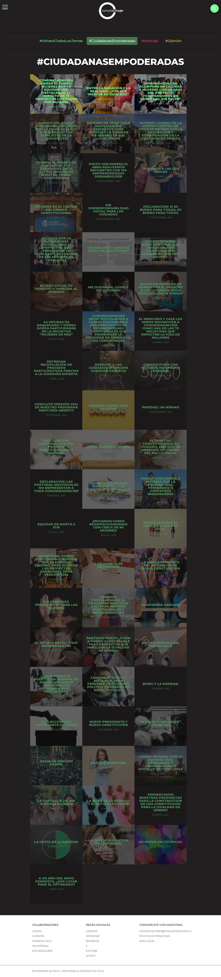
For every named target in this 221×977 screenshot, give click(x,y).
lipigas (37, 931)
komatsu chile (42, 941)
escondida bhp (42, 951)
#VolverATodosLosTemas (61, 41)
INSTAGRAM (93, 936)
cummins (38, 936)
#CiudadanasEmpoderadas (112, 41)
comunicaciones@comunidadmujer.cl (165, 931)
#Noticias (150, 41)
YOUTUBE (91, 951)
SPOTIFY (91, 956)
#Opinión (173, 41)
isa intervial (40, 946)
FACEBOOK (92, 941)
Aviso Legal (147, 941)
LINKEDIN (91, 931)
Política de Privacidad (154, 936)
